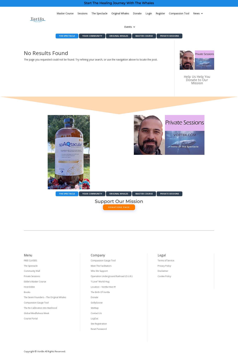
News (196, 13)
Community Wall (32, 272)
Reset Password (99, 330)
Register (160, 13)
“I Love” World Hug (100, 283)
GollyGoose (97, 304)
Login (148, 13)
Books (27, 293)
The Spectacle (99, 13)
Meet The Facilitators (101, 267)
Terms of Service (166, 262)
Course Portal (31, 319)
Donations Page (119, 209)
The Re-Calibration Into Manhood (40, 309)
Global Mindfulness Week (36, 314)
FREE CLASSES (30, 262)
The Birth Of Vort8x (100, 293)
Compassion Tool (179, 13)
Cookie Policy (164, 277)
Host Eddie (29, 288)
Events (128, 26)
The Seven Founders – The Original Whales (45, 298)
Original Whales (120, 13)
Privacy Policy (164, 267)
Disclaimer (163, 272)
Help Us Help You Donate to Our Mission (197, 80)
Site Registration (99, 325)
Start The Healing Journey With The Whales (119, 3)
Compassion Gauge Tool (36, 304)
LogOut (94, 319)
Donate (137, 13)
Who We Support (99, 272)
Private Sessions (177, 36)
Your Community (88, 36)
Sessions (83, 13)
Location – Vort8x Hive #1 (103, 288)
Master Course (65, 13)
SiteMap (95, 309)
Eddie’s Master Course (35, 283)
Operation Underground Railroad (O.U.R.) (111, 277)
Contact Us (96, 314)
